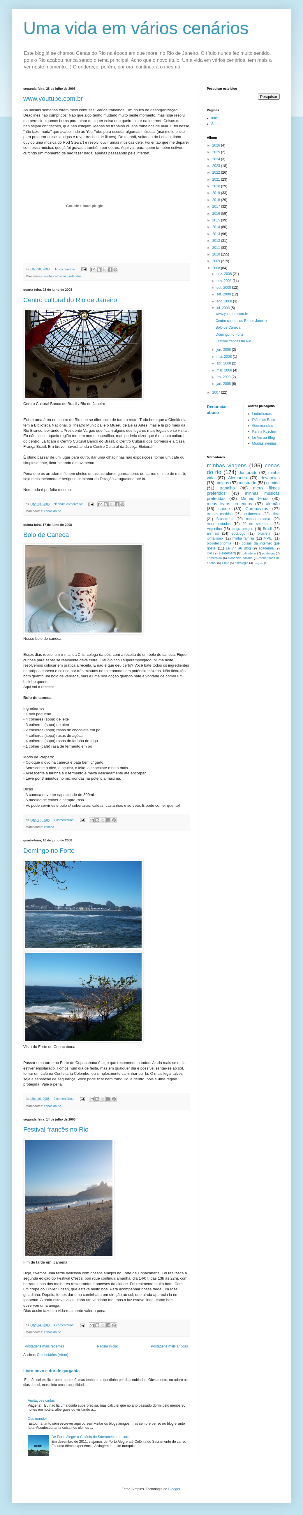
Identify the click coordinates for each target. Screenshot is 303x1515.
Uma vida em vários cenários (136, 28)
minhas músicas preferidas (62, 276)
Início (215, 118)
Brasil (267, 529)
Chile (225, 563)
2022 (216, 172)
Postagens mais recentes (44, 1346)
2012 (216, 241)
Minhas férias (254, 498)
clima (276, 514)
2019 (216, 193)
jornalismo (215, 538)
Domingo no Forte (49, 850)
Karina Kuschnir (264, 431)
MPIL (268, 538)
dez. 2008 (224, 274)
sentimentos (252, 514)
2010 (216, 254)
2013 (216, 234)
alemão (273, 503)
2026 (216, 145)
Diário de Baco (263, 420)
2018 (216, 200)
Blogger (174, 1489)
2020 (216, 186)
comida (49, 827)
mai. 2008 (224, 357)
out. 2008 (224, 288)
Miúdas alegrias (264, 443)
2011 (216, 248)
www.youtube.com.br (53, 98)
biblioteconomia (219, 543)
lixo (209, 553)
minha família (243, 538)
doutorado (248, 472)
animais (213, 533)
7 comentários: (64, 820)
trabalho (227, 488)
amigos (222, 482)
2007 (216, 392)
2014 (216, 227)
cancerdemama (258, 519)
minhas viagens (227, 465)
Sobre (216, 124)
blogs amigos (242, 529)
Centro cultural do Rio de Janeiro (70, 300)
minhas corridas (219, 514)
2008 (216, 268)
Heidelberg (227, 553)
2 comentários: (64, 1098)
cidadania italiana (240, 558)
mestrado (247, 482)
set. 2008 (224, 294)
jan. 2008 (224, 384)
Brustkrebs (224, 519)
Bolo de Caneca (46, 534)
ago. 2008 (224, 301)
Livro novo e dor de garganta (51, 1370)
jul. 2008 (223, 308)
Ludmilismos (262, 414)
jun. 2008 (224, 350)
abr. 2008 (224, 363)
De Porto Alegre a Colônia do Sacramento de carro (91, 1437)
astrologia (241, 563)
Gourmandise (262, 426)
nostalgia (268, 553)
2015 (216, 220)
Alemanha (237, 477)
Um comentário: (65, 269)
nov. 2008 (224, 281)
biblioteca (249, 553)
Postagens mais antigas (169, 1346)
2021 (216, 179)
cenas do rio (52, 511)
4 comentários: (64, 1325)
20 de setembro (256, 524)
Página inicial (107, 1346)
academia (266, 548)
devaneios (270, 477)
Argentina (214, 529)
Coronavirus (257, 508)
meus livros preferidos (229, 503)
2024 (216, 159)
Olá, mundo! (37, 1419)
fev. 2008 (224, 377)
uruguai (258, 563)
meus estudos (218, 524)
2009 (216, 261)
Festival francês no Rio (56, 1129)
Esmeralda (214, 558)
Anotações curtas (41, 1400)
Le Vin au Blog (263, 438)
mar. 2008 (224, 370)
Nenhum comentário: (69, 504)
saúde (224, 508)
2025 (216, 152)
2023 (216, 166)
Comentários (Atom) (52, 1355)
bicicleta (264, 533)
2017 (216, 207)
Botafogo (238, 533)
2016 (216, 214)
